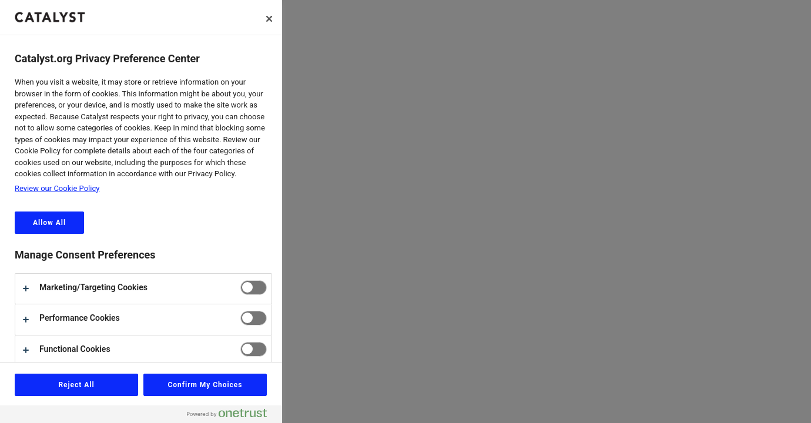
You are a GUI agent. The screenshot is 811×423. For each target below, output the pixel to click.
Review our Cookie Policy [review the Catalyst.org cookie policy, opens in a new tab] (57, 188)
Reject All (76, 385)
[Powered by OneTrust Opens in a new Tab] (231, 415)
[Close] (269, 19)
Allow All (49, 223)
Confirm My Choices (205, 385)
